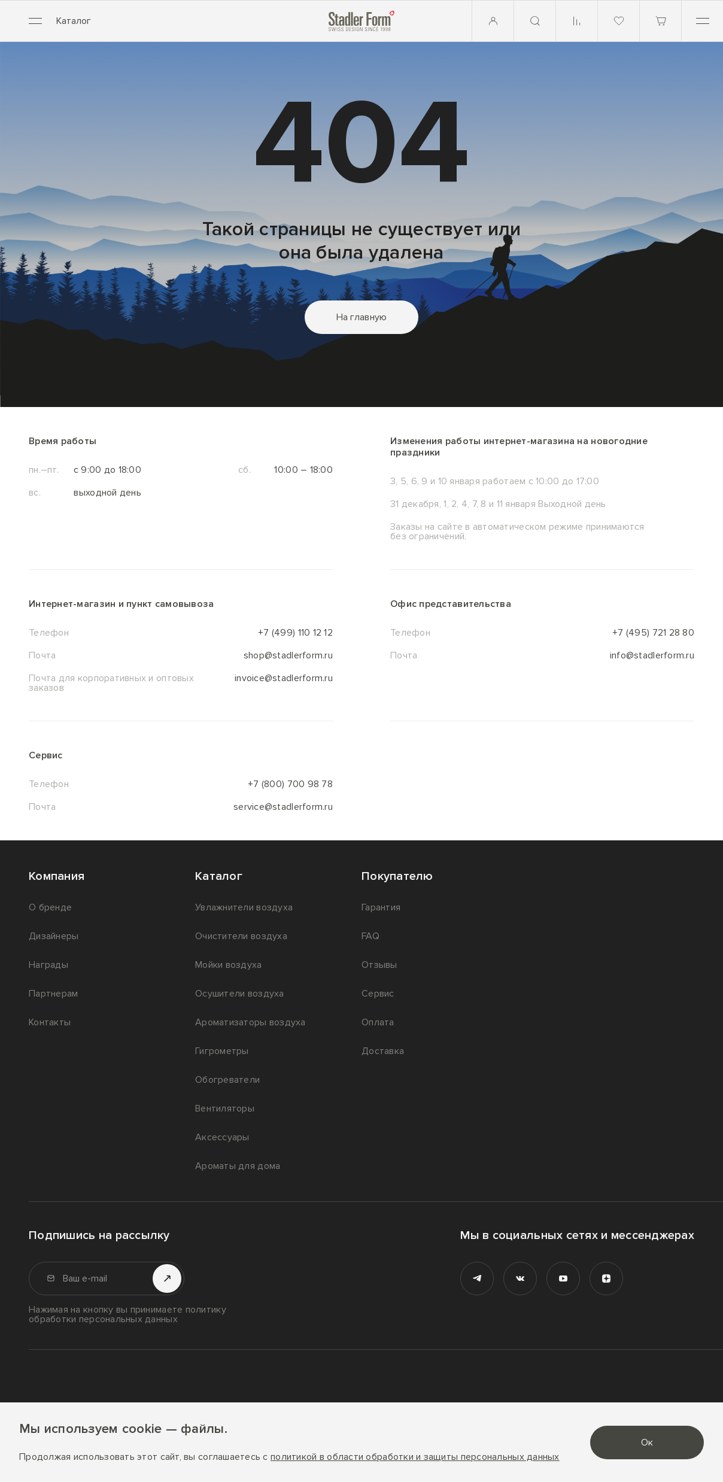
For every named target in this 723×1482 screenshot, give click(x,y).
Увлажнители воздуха (244, 907)
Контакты (50, 1022)
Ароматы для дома (237, 1166)
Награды (48, 965)
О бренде (50, 907)
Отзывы (379, 965)
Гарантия (381, 907)
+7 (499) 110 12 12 (295, 632)
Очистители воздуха (241, 936)
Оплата (378, 1022)
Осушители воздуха (239, 993)
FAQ (370, 936)
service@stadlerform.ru (283, 807)
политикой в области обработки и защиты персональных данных (415, 1457)
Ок (647, 1442)
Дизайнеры (53, 936)
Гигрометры (222, 1051)
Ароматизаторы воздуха (250, 1022)
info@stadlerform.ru (652, 655)
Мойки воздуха (228, 965)
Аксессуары (222, 1137)
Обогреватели (227, 1080)
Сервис (378, 993)
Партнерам (53, 993)
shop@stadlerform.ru (288, 655)
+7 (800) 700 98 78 (290, 784)
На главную (361, 317)
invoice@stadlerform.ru (284, 678)
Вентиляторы (224, 1108)
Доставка (383, 1051)
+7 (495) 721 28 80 (653, 632)
